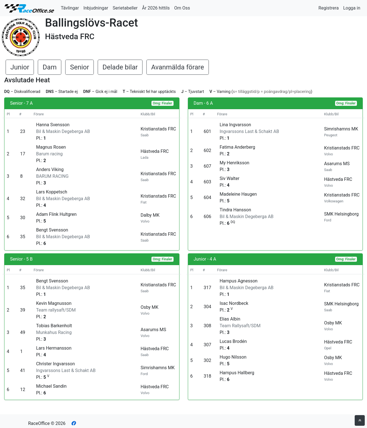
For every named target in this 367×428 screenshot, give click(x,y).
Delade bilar (120, 67)
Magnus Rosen (51, 147)
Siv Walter (229, 178)
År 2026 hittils (156, 8)
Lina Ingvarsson (235, 124)
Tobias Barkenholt (54, 325)
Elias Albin (229, 319)
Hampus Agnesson (238, 281)
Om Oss (182, 8)
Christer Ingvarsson (55, 363)
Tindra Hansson (235, 209)
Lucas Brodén (233, 341)
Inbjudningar (95, 8)
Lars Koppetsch (51, 192)
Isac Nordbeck (233, 303)
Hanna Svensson (52, 124)
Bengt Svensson (52, 230)
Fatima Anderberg (237, 147)
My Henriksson (234, 162)
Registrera (329, 8)
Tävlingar (70, 8)
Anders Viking (50, 169)
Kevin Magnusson (53, 303)
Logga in (351, 8)
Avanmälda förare (177, 67)
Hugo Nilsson (232, 357)
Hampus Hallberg (236, 372)
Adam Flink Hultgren (56, 214)
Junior (19, 67)
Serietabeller (125, 8)
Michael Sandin (51, 386)
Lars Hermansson (53, 348)
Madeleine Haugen (238, 194)
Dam (50, 67)
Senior (79, 67)
